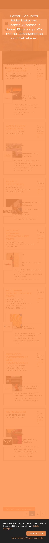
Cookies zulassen (36, 533)
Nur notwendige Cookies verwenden (28, 538)
